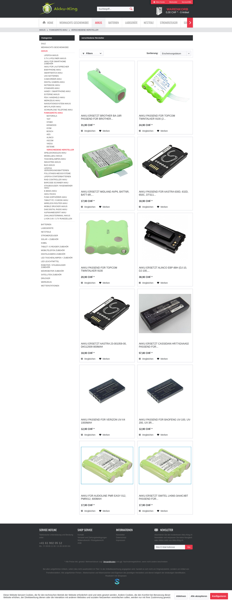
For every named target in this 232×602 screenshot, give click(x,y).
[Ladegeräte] (131, 23)
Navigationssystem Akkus (57, 104)
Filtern (88, 53)
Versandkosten (109, 562)
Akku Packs (50, 194)
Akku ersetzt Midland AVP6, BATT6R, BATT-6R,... (105, 193)
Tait (48, 119)
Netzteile (46, 232)
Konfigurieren (219, 596)
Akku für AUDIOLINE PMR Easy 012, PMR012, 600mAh (103, 497)
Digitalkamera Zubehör (53, 254)
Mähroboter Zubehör (52, 271)
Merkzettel (173, 2)
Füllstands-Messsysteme (57, 173)
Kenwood (51, 125)
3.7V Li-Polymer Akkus (55, 58)
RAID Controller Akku (55, 180)
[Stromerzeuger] (169, 23)
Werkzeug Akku (52, 101)
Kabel (44, 243)
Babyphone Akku (52, 70)
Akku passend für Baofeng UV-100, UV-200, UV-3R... (165, 421)
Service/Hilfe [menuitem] (186, 2)
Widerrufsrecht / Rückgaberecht (91, 540)
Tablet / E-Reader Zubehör (55, 247)
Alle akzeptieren (199, 596)
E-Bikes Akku (50, 191)
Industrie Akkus (52, 162)
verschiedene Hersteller (60, 150)
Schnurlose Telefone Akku (58, 110)
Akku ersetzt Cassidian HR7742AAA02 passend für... (164, 345)
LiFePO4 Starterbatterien (57, 176)
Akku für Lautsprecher (56, 67)
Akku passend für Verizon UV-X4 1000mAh (103, 421)
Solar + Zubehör (50, 239)
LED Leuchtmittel (50, 261)
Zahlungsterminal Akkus (57, 216)
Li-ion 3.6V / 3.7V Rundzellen (58, 219)
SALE (43, 44)
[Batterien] (113, 23)
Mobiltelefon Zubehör (53, 250)
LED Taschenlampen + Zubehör (57, 258)
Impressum (120, 540)
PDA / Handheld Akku (54, 97)
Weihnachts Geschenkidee (55, 47)
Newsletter (120, 535)
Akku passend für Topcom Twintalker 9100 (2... (157, 117)
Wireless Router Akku (55, 203)
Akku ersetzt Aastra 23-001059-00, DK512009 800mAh (104, 345)
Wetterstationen (50, 286)
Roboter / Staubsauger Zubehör (53, 266)
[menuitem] (159, 2)
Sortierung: (152, 53)
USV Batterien (51, 76)
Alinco (50, 137)
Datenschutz (121, 537)
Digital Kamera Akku (54, 82)
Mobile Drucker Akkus (55, 206)
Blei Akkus (49, 165)
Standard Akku (52, 88)
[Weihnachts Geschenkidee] (74, 23)
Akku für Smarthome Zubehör (55, 62)
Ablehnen (181, 596)
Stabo (50, 122)
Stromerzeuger (49, 236)
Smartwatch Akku (53, 73)
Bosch (50, 131)
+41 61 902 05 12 (50, 543)
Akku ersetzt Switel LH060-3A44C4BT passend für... (163, 497)
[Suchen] (131, 9)
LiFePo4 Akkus (51, 55)
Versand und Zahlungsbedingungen (92, 537)
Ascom (50, 141)
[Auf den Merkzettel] (104, 131)
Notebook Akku (52, 85)
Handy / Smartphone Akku (57, 91)
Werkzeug (46, 282)
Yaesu (50, 144)
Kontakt (81, 535)
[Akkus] (98, 23)
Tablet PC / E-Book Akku (56, 200)
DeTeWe (50, 147)
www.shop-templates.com (116, 582)
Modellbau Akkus (53, 156)
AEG (48, 134)
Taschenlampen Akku (55, 159)
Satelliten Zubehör (51, 275)
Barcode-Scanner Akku (56, 183)
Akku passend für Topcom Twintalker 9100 (99, 269)
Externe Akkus (52, 94)
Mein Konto (159, 2)
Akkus (44, 51)
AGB (79, 543)
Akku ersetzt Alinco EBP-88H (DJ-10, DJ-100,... (163, 269)
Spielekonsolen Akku (55, 153)
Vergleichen (88, 131)
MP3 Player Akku (52, 107)
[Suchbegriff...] (115, 9)
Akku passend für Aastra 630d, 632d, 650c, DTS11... (163, 193)
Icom (49, 128)
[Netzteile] (149, 23)
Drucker (45, 278)
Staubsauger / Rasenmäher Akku (58, 187)
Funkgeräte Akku (53, 113)
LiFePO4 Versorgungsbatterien (56, 169)
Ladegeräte (47, 228)
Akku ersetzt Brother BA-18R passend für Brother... (101, 117)
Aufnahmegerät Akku (55, 212)
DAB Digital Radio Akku (55, 209)
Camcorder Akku (53, 79)
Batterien (46, 224)
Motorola (52, 116)
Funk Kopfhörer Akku (55, 197)
